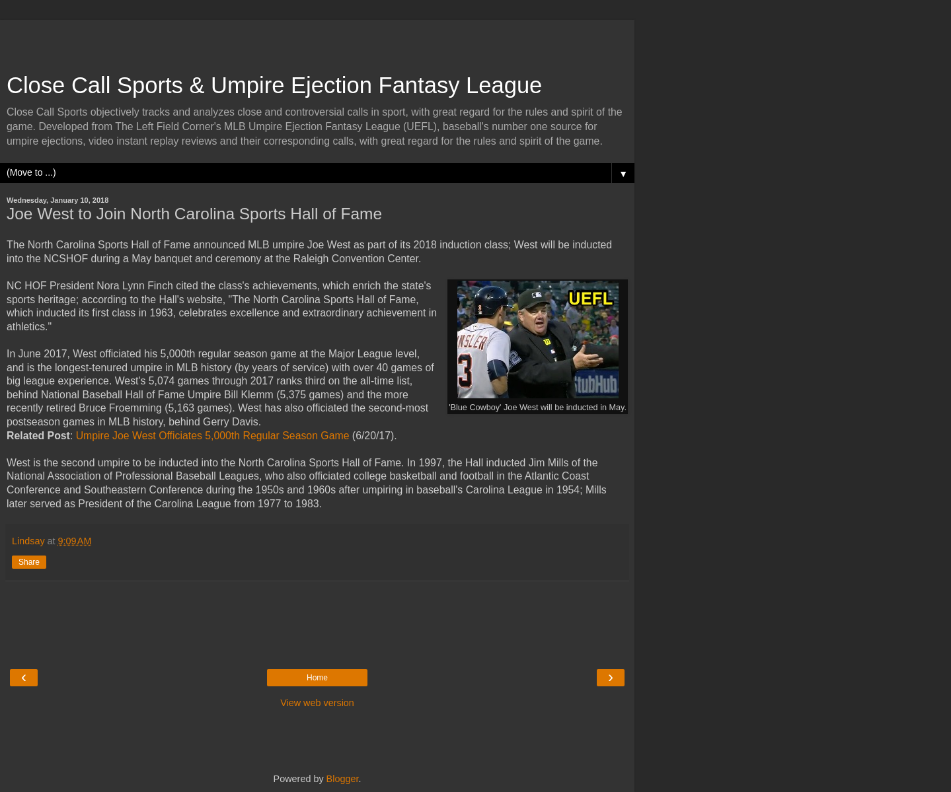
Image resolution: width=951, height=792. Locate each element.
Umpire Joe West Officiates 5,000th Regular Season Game (213, 435)
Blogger (342, 779)
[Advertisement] (317, 39)
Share (29, 562)
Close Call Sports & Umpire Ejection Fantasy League (274, 85)
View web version (317, 703)
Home (317, 677)
